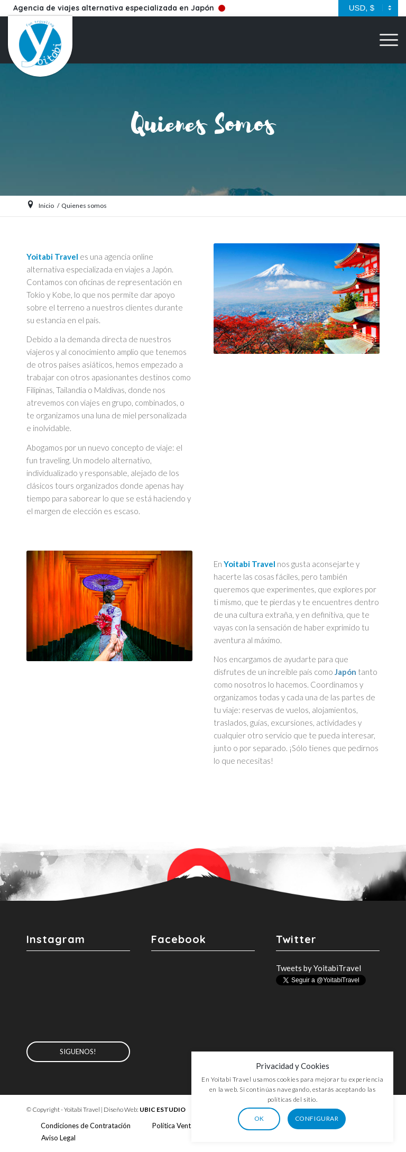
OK (296, 1118)
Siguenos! (78, 1051)
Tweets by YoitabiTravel (318, 968)
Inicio (46, 205)
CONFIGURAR (354, 1118)
